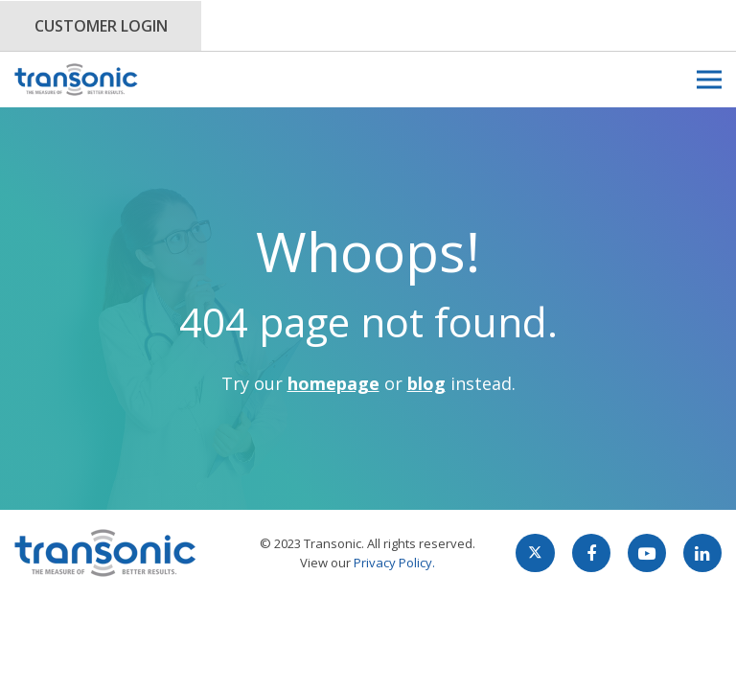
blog (426, 383)
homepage (334, 383)
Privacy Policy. (394, 562)
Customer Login (101, 25)
